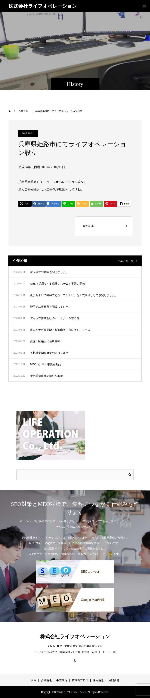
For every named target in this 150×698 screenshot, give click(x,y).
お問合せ (113, 680)
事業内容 (61, 680)
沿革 (33, 680)
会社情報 (46, 680)
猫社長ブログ (80, 680)
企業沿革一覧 (125, 261)
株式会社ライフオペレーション (42, 5)
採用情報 (98, 680)
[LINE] (68, 204)
